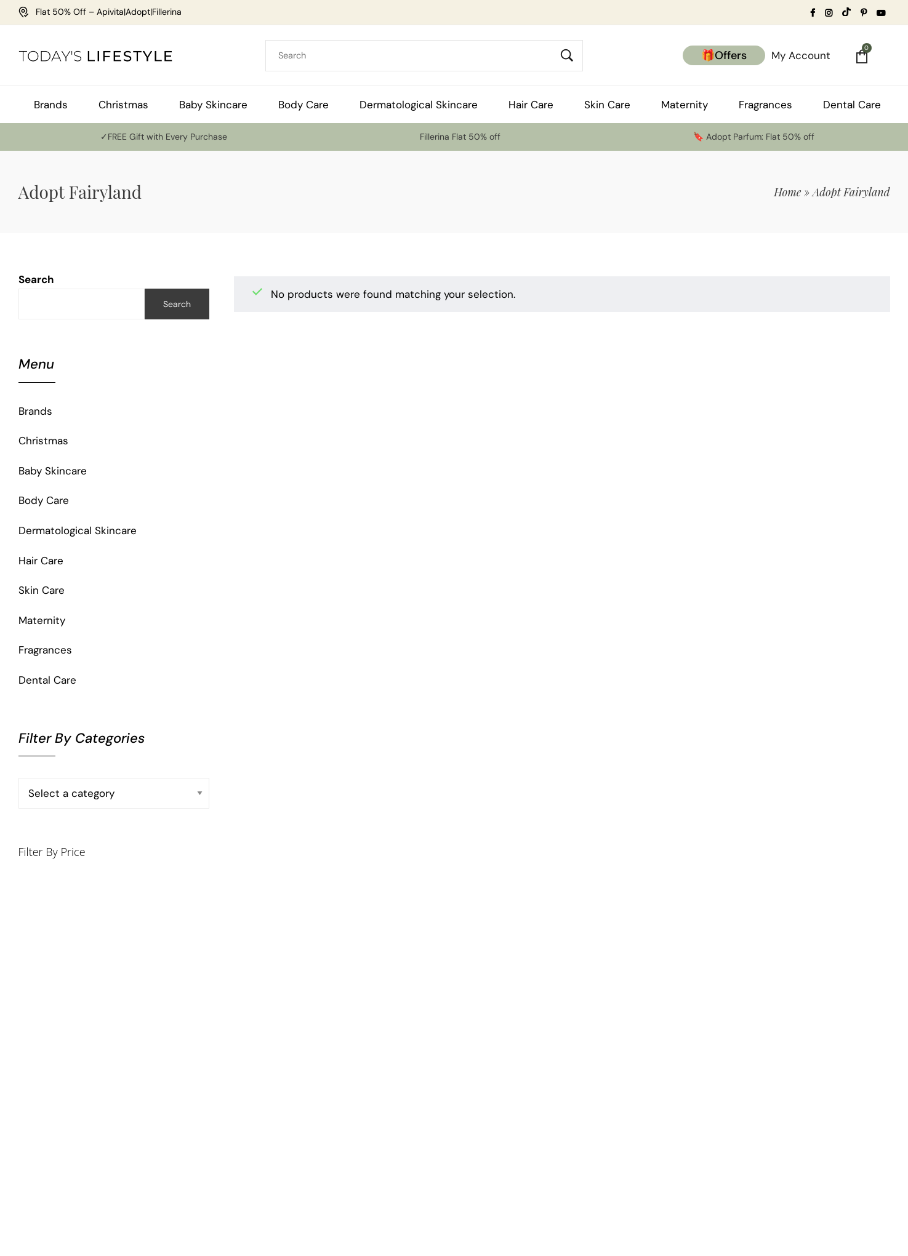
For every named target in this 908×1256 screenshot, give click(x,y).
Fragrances (45, 650)
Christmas (43, 440)
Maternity (41, 620)
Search (36, 279)
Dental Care (47, 680)
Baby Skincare (52, 471)
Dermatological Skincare (77, 530)
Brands (35, 411)
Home (787, 192)
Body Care (43, 500)
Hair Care (40, 560)
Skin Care (41, 590)
